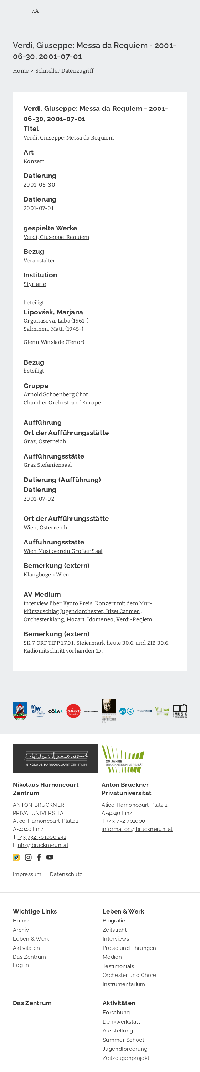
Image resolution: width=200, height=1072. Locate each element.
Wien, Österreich (45, 527)
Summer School (123, 1039)
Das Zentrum (29, 956)
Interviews (116, 938)
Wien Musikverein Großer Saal (63, 550)
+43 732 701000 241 (42, 836)
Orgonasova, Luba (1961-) (56, 320)
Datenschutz (66, 873)
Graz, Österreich (45, 441)
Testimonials (118, 965)
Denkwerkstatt (121, 1021)
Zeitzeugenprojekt (126, 1057)
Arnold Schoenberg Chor (56, 394)
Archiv (21, 929)
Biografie (114, 920)
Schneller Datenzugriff (64, 70)
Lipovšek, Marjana (53, 311)
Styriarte (35, 283)
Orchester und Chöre (130, 974)
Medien (112, 956)
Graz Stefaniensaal (48, 464)
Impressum (27, 873)
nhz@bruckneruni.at (43, 844)
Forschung (116, 1011)
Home (21, 70)
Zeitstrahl (115, 929)
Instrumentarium (124, 983)
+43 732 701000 (126, 820)
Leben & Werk (31, 938)
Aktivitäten (26, 947)
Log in (21, 964)
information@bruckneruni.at (137, 828)
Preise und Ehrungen (130, 947)
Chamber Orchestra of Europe (62, 402)
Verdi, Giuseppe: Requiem (56, 236)
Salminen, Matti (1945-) (53, 328)
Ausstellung (118, 1030)
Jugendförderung (125, 1048)
